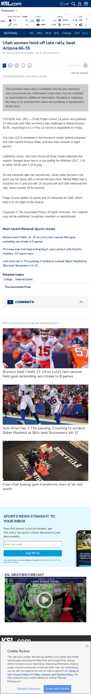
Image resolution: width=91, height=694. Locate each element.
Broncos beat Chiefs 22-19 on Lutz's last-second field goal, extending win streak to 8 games (42, 374)
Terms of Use (54, 560)
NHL (56, 33)
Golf (76, 33)
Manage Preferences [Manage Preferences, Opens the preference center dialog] (29, 688)
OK (86, 646)
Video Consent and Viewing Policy (53, 674)
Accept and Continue (57, 688)
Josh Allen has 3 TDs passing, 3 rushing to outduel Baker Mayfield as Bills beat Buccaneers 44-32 (44, 430)
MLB (48, 33)
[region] (45, 667)
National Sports (24, 279)
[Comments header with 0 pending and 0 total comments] (45, 302)
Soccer (86, 33)
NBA (40, 33)
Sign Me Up (33, 553)
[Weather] (64, 3)
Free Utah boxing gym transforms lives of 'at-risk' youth (43, 486)
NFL (31, 33)
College (66, 33)
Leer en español (79, 73)
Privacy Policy (12, 562)
